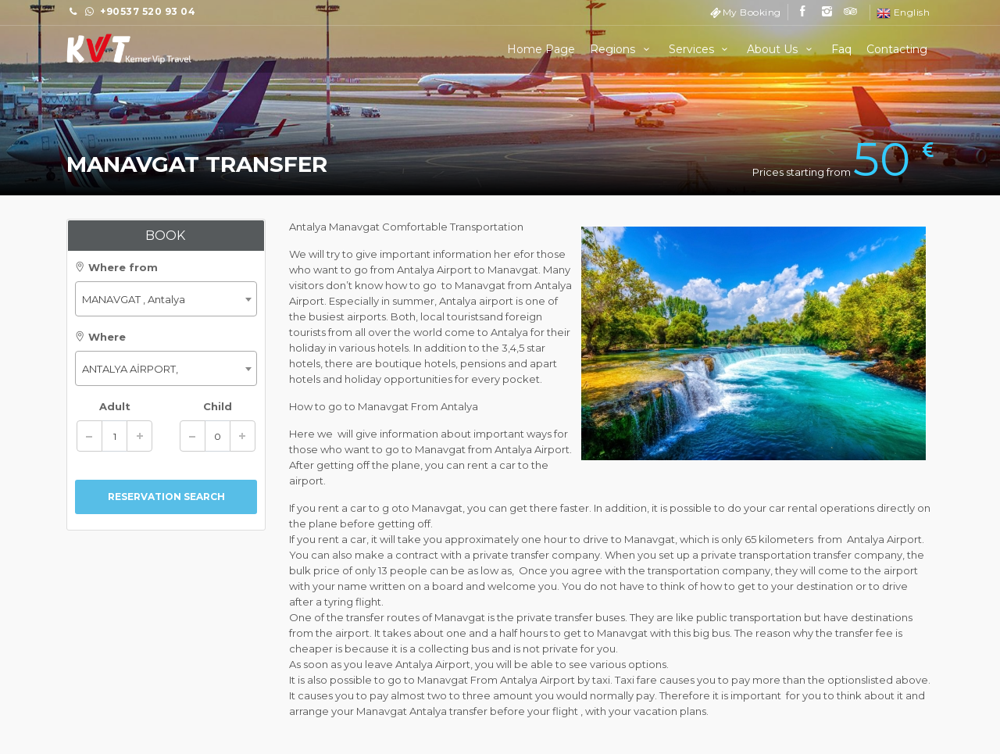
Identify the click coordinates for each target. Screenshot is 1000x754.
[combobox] (166, 298)
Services (701, 49)
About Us (781, 49)
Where (100, 337)
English (903, 12)
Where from (116, 267)
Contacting (896, 49)
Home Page (541, 49)
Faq (841, 49)
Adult (114, 406)
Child (217, 406)
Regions (622, 49)
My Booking (752, 12)
